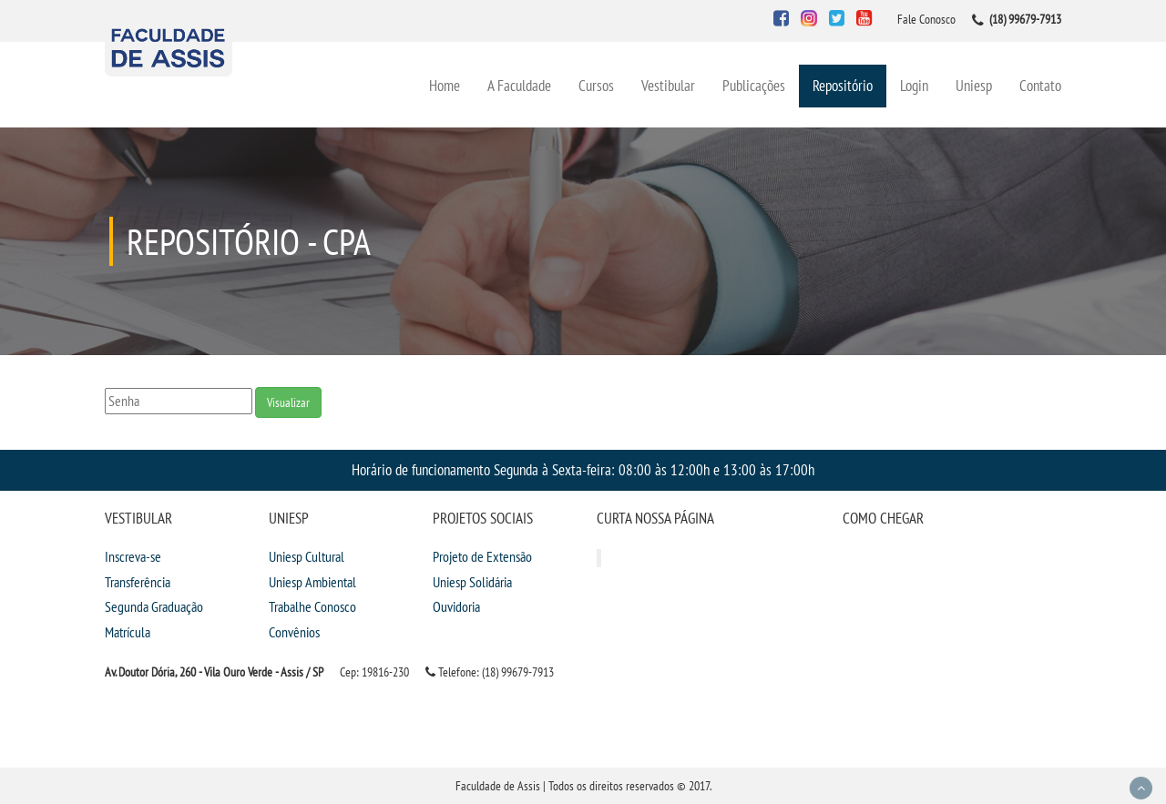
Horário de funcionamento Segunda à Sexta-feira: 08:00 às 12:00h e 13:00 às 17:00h (583, 469)
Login (914, 85)
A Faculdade (519, 85)
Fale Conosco (926, 19)
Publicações (753, 85)
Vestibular (668, 85)
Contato (1040, 85)
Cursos (596, 85)
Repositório (843, 85)
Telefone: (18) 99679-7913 (489, 672)
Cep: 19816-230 (374, 672)
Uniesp (974, 85)
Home (444, 85)
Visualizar (288, 402)
